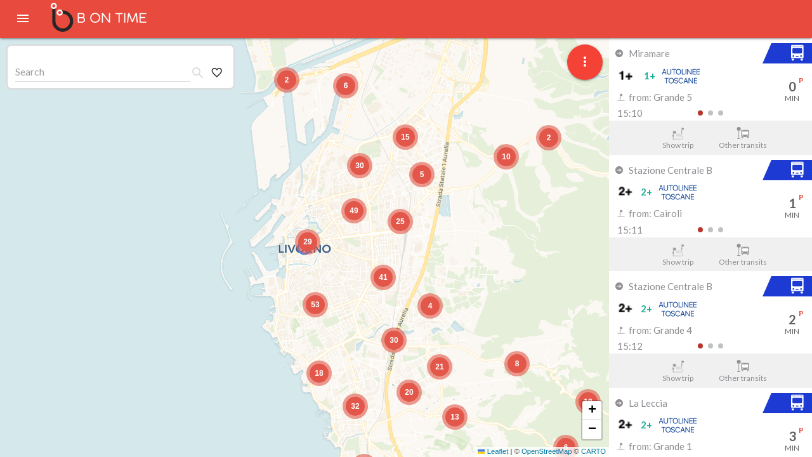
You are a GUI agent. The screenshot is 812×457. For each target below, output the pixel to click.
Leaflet (493, 451)
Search (29, 71)
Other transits (743, 138)
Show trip (677, 138)
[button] (307, 242)
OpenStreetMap (546, 451)
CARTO (593, 451)
